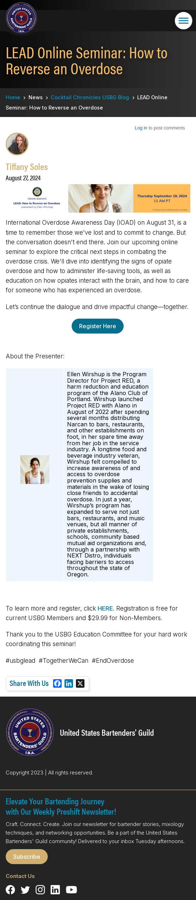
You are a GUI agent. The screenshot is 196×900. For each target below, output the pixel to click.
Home (13, 97)
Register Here (97, 326)
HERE (105, 608)
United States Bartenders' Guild (107, 732)
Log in (141, 128)
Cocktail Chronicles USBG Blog (90, 97)
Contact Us (20, 876)
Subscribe (26, 856)
